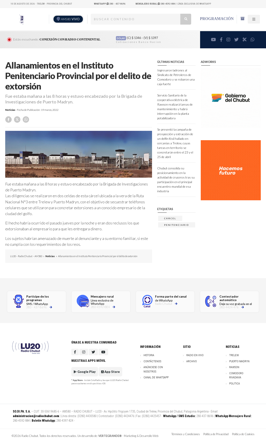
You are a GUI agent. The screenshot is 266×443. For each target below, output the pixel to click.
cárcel (170, 218)
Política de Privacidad (216, 434)
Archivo (191, 361)
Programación (217, 19)
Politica (234, 383)
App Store (110, 372)
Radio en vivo (195, 355)
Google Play (85, 372)
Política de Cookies (243, 434)
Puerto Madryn (239, 361)
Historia (149, 355)
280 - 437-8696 (109, 3)
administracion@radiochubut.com (36, 416)
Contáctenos (152, 361)
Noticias (10, 109)
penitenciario (176, 225)
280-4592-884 (156, 3)
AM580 (70, 19)
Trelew (234, 355)
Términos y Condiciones (185, 434)
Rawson (234, 367)
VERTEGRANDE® (110, 436)
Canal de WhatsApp (156, 377)
